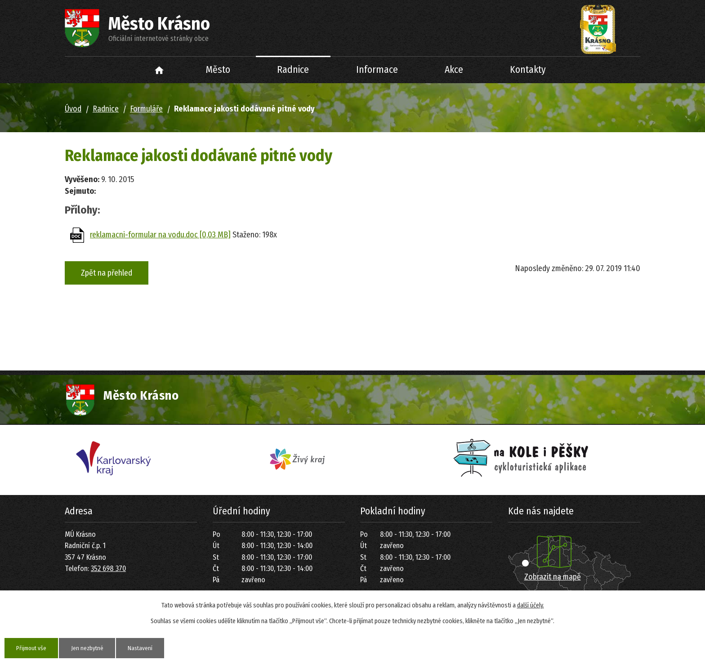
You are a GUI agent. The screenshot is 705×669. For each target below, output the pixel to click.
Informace (377, 70)
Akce (454, 70)
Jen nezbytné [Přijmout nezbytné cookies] (91, 647)
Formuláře (146, 109)
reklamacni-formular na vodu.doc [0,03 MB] (160, 235)
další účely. (530, 605)
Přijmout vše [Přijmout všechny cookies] (33, 647)
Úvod (159, 70)
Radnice (293, 70)
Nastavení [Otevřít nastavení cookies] (147, 647)
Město (218, 70)
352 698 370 (108, 568)
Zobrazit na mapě (552, 577)
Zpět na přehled (106, 273)
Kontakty (528, 70)
